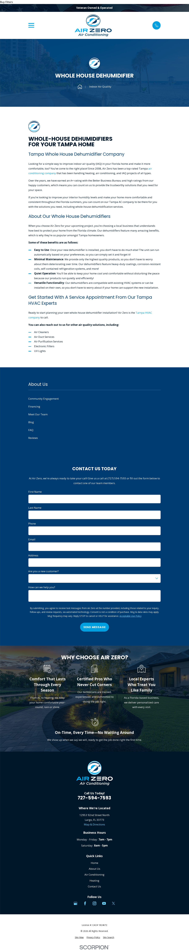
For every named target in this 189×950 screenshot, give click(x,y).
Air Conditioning (94, 874)
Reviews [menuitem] (33, 438)
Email (31, 539)
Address (33, 555)
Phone (32, 523)
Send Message (94, 627)
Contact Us (94, 886)
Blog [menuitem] (31, 422)
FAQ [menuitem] (30, 430)
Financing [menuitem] (34, 406)
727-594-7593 (94, 798)
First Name (35, 491)
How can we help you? (41, 587)
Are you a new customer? (43, 571)
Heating (94, 880)
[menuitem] (79, 937)
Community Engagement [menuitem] (43, 398)
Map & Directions (94, 824)
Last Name (34, 507)
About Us (94, 868)
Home (94, 863)
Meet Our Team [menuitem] (38, 414)
